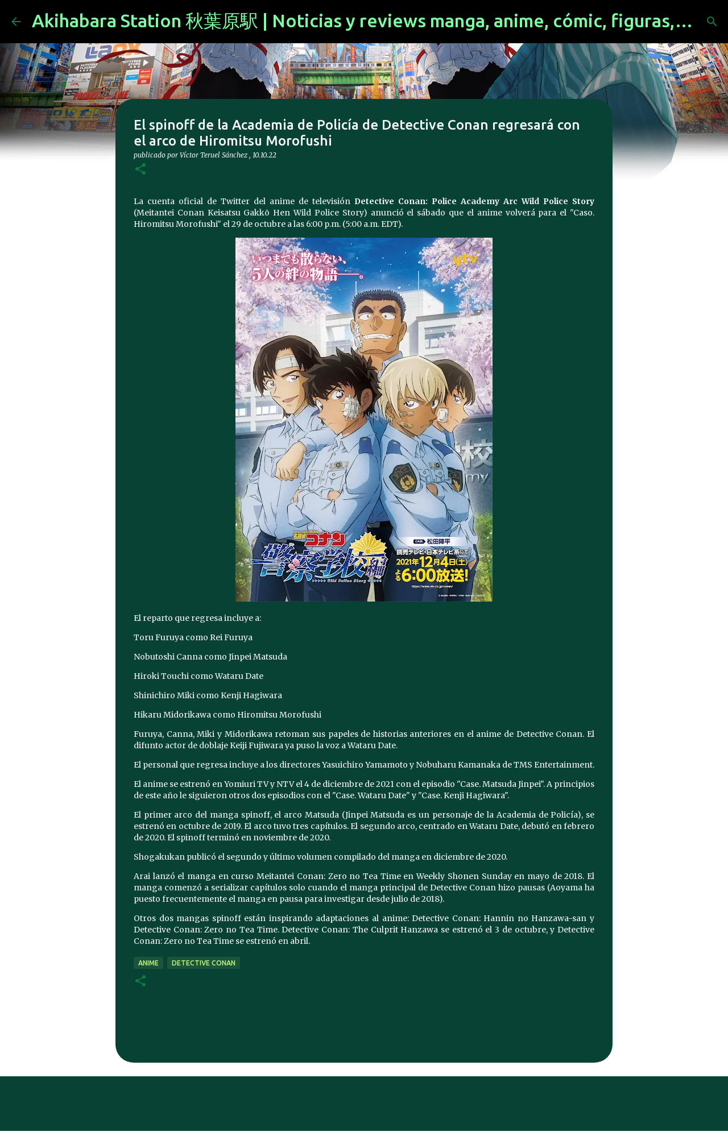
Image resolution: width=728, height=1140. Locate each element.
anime (148, 963)
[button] (140, 169)
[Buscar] (712, 21)
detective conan (203, 963)
